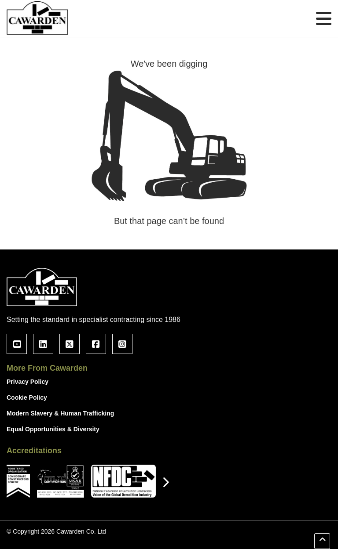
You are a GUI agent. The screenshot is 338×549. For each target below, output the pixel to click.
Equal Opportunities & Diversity (53, 429)
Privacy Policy (27, 381)
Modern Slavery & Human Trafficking (60, 413)
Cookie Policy (27, 397)
